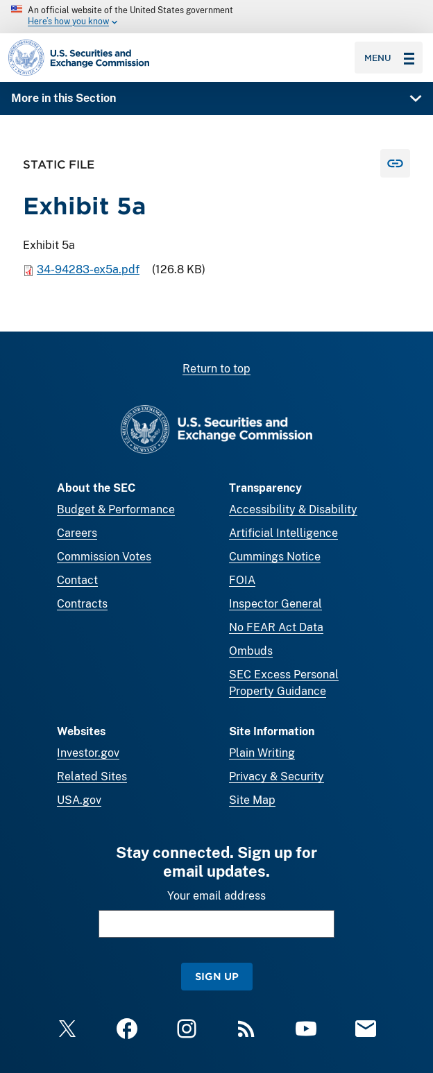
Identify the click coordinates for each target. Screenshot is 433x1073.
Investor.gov (88, 752)
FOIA (242, 580)
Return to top (216, 368)
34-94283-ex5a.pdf (88, 270)
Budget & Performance (116, 509)
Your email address (216, 895)
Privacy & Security (276, 776)
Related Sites (92, 776)
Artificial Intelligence (283, 533)
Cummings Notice (275, 556)
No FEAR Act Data (276, 627)
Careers (77, 533)
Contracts (82, 603)
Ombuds (251, 651)
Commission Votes (104, 556)
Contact (77, 580)
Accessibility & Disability (293, 509)
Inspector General (275, 603)
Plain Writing (262, 752)
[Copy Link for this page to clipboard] (395, 164)
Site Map (252, 800)
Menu (389, 57)
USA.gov (79, 800)
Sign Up (217, 976)
